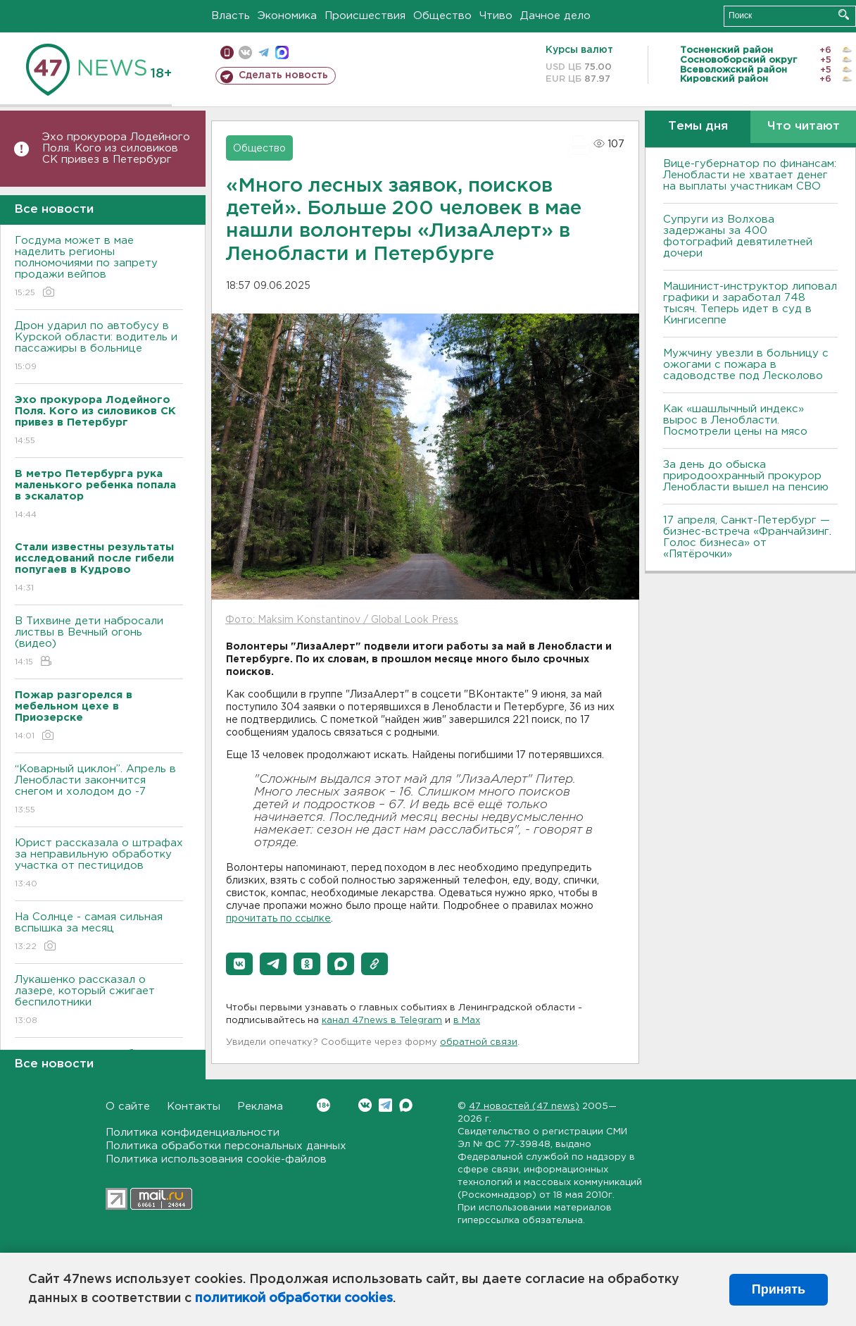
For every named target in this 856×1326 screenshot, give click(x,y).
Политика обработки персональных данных (226, 1146)
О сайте (128, 1106)
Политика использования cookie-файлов (216, 1159)
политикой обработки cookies (294, 1298)
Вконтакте (323, 1105)
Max (406, 1105)
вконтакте (245, 52)
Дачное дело (555, 15)
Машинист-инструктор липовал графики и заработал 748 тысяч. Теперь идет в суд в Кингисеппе (750, 303)
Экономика (287, 15)
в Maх (466, 1020)
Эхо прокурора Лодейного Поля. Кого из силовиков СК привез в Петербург (116, 148)
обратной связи (478, 1042)
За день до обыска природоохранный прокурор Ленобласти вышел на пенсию (746, 476)
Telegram (385, 1105)
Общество (442, 15)
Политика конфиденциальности (192, 1132)
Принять (778, 1289)
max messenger (282, 52)
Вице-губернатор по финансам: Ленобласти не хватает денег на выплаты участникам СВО (749, 175)
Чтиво (495, 15)
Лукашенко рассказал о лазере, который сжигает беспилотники (99, 1001)
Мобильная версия (227, 52)
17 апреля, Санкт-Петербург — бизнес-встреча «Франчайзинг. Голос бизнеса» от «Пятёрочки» (747, 537)
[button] (239, 964)
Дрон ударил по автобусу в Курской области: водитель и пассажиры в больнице (99, 347)
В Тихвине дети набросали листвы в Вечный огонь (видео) (99, 642)
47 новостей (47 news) (524, 1106)
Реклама (260, 1106)
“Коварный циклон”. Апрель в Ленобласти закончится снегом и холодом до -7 (99, 790)
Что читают (803, 126)
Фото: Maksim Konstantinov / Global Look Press (341, 620)
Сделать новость (283, 75)
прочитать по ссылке (278, 919)
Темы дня (698, 126)
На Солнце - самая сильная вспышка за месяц (99, 932)
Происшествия (365, 15)
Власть (230, 15)
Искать (843, 14)
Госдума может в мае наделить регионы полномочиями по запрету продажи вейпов (99, 267)
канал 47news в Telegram (382, 1020)
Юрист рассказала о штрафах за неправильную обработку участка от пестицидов (99, 864)
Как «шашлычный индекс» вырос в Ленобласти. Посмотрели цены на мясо (737, 420)
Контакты (193, 1106)
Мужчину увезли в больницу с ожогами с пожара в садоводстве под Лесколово (746, 364)
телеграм (263, 52)
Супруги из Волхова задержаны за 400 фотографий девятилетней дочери (737, 236)
